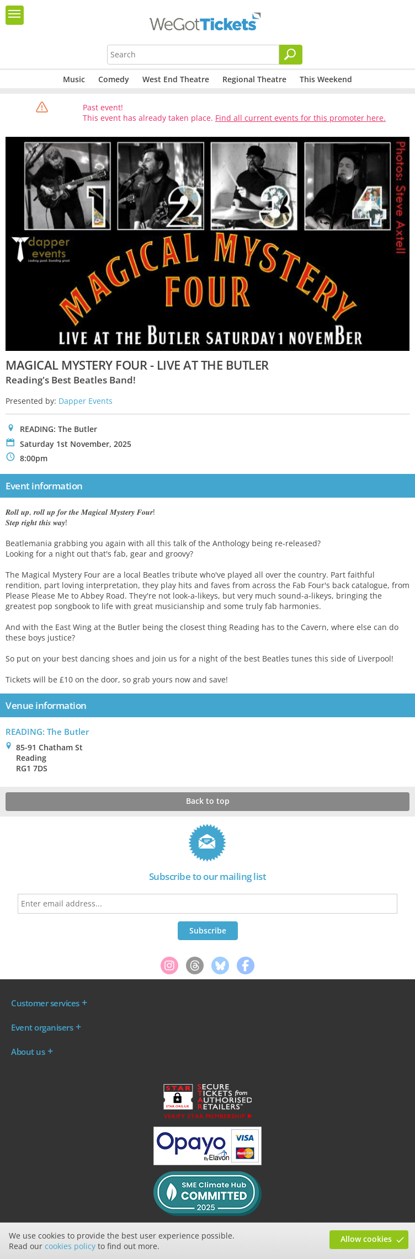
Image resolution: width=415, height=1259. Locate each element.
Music (74, 79)
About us (28, 1051)
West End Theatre (175, 79)
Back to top (208, 801)
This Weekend (326, 79)
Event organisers (42, 1027)
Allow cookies (366, 1239)
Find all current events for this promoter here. (300, 118)
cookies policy (70, 1246)
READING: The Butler (47, 731)
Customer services (45, 1003)
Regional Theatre (254, 79)
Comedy (113, 79)
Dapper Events (85, 401)
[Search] (290, 55)
